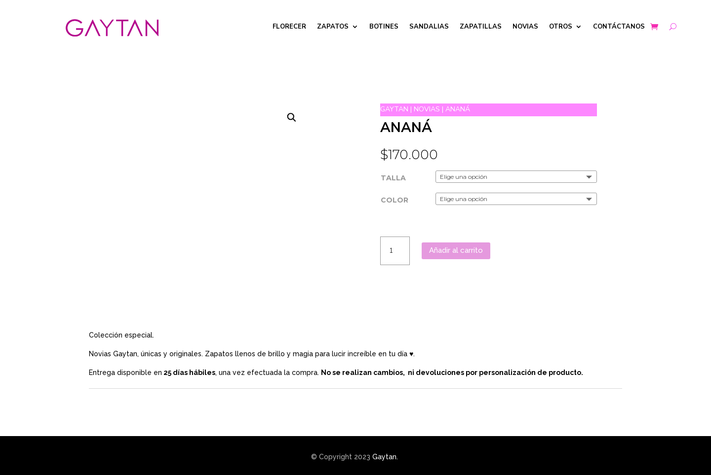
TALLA (393, 177)
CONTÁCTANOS (619, 27)
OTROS (560, 27)
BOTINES (383, 27)
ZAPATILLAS (481, 27)
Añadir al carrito (456, 250)
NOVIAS (525, 27)
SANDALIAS (429, 27)
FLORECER (289, 27)
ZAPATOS (333, 27)
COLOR (394, 200)
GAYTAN (394, 109)
